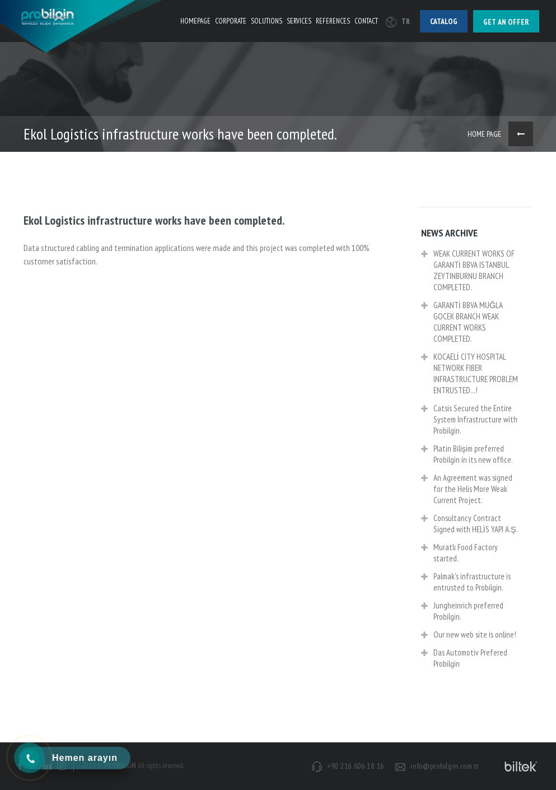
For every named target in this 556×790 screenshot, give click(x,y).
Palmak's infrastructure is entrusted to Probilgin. (466, 583)
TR (398, 21)
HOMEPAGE (195, 21)
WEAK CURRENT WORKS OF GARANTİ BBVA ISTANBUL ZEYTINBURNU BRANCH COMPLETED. (468, 271)
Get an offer (506, 22)
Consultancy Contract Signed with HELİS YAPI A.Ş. (469, 525)
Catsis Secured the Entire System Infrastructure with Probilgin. (469, 420)
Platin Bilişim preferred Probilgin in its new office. (467, 455)
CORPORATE (230, 21)
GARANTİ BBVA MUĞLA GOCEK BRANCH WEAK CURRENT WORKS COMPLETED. (462, 323)
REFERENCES (333, 21)
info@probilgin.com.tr (444, 766)
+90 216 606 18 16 (355, 766)
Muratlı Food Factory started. (459, 554)
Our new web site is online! (468, 635)
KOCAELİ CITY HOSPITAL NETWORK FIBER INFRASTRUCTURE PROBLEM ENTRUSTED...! (469, 374)
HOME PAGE (484, 134)
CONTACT (366, 21)
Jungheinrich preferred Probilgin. (462, 612)
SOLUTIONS (266, 21)
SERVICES (299, 21)
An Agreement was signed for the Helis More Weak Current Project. (466, 490)
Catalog (443, 21)
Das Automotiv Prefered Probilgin (464, 659)
